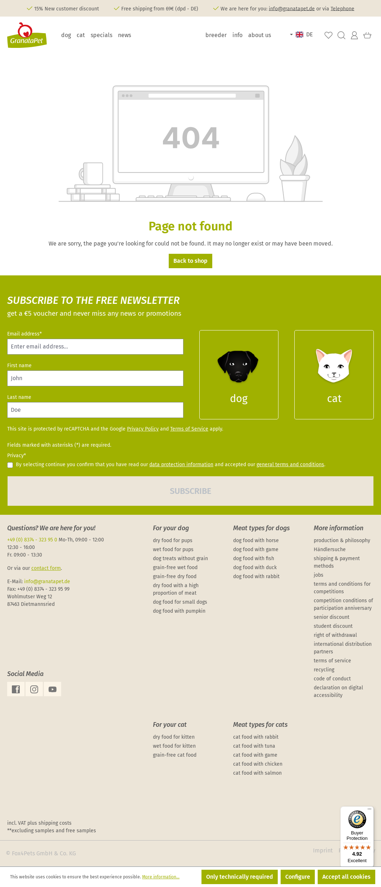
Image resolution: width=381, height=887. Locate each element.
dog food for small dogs (180, 602)
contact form (46, 568)
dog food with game (255, 549)
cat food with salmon (257, 773)
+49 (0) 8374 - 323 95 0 (32, 540)
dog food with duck (255, 567)
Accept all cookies (346, 876)
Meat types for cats (260, 725)
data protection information (181, 464)
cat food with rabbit (255, 737)
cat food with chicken (257, 764)
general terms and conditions (290, 464)
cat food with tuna (254, 746)
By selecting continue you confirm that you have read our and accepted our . (170, 464)
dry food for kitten (174, 737)
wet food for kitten (174, 746)
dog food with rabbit (256, 576)
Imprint (323, 850)
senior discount (331, 617)
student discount (333, 626)
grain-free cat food (174, 755)
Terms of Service (189, 429)
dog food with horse (256, 540)
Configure (297, 876)
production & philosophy (342, 540)
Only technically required (239, 876)
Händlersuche (330, 549)
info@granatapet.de (292, 8)
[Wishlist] (328, 35)
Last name (19, 397)
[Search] (341, 35)
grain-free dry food (174, 576)
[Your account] (354, 35)
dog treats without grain (180, 558)
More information (338, 528)
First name (19, 366)
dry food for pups (172, 540)
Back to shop (190, 260)
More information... (161, 876)
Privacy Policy (143, 429)
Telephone (342, 8)
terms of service (332, 661)
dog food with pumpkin (179, 611)
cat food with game (255, 755)
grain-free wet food (175, 567)
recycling (324, 670)
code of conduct (332, 679)
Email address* (24, 334)
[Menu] (369, 810)
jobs (318, 575)
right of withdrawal (335, 635)
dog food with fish (253, 558)
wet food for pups (173, 549)
